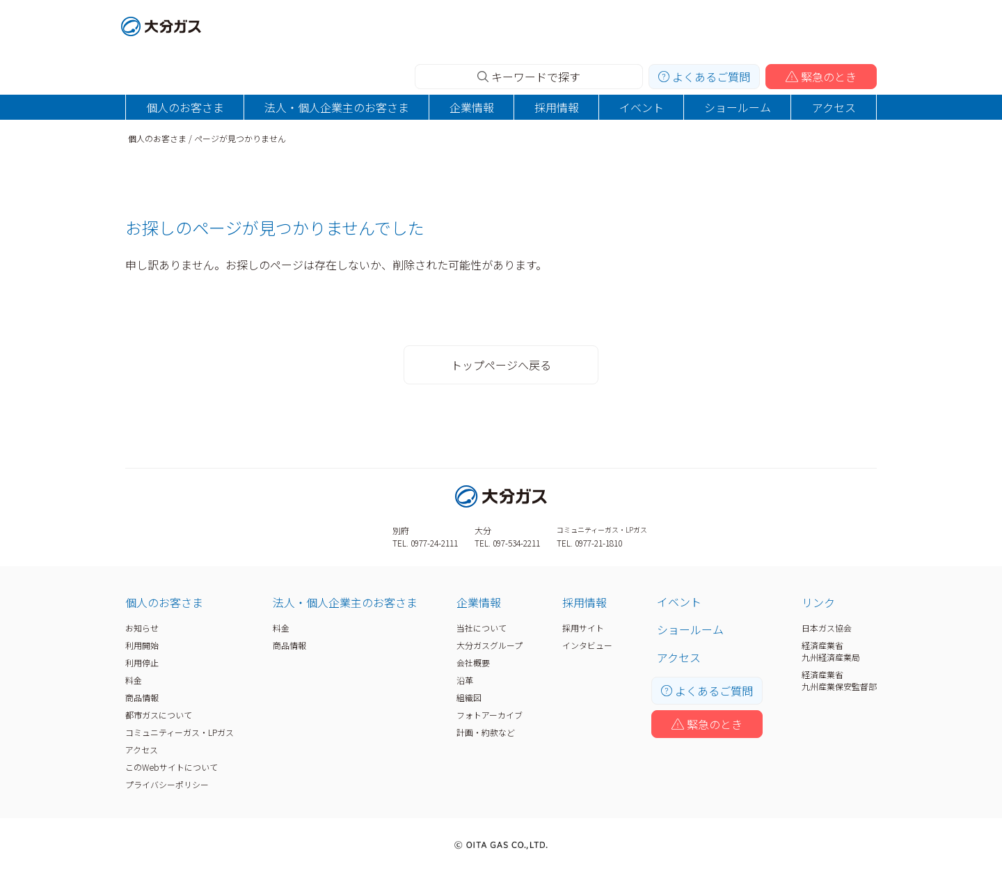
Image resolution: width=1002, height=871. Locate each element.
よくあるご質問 (704, 76)
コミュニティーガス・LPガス (179, 732)
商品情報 (142, 697)
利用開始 (142, 645)
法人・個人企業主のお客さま (336, 107)
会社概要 (473, 662)
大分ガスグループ (489, 645)
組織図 (469, 697)
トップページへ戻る (501, 364)
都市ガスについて (158, 715)
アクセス (834, 107)
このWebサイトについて (171, 767)
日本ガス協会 (827, 628)
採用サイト (583, 628)
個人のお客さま (185, 107)
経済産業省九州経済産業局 (831, 651)
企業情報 (472, 107)
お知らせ (142, 628)
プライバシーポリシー (167, 784)
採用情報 (556, 107)
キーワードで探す (528, 76)
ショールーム (737, 107)
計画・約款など (485, 732)
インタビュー (587, 645)
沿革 (464, 680)
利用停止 (142, 662)
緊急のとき (821, 76)
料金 (133, 680)
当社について (481, 628)
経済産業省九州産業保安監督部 (839, 680)
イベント (641, 107)
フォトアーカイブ (489, 715)
